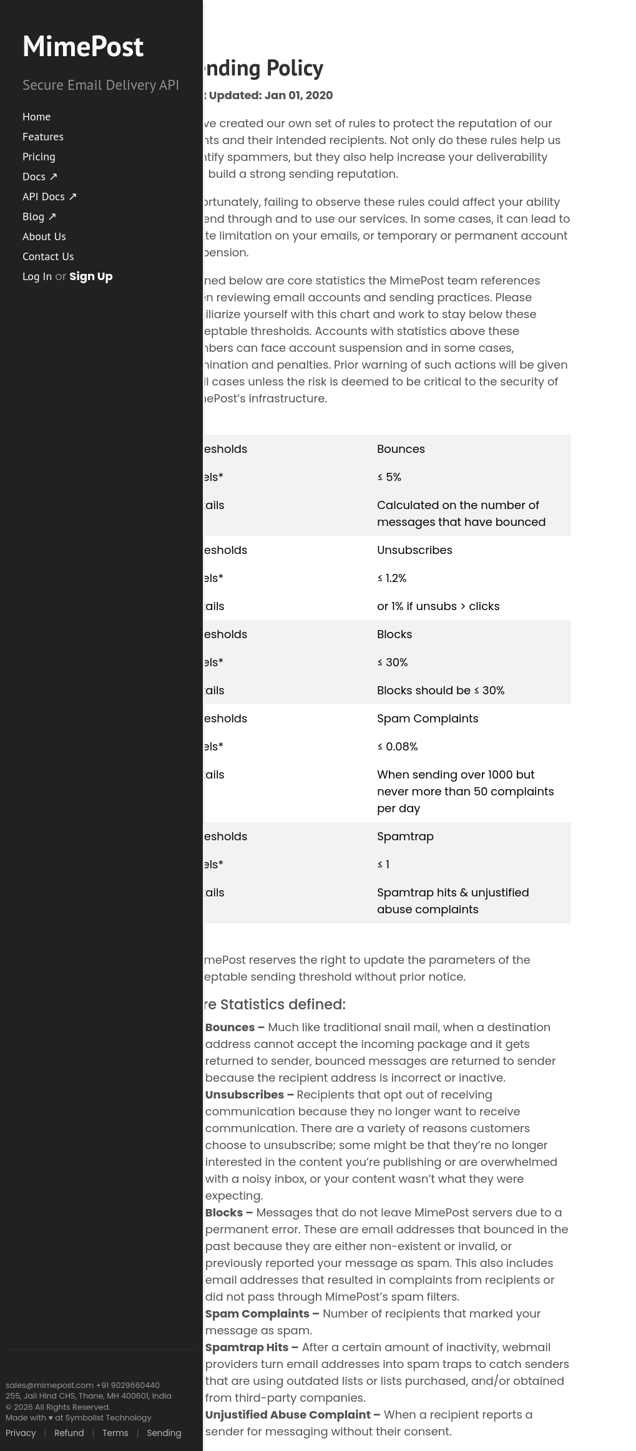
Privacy (21, 1433)
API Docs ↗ (49, 196)
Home (36, 116)
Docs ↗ (40, 176)
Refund (69, 1433)
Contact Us (48, 256)
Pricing (39, 156)
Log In (37, 276)
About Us (44, 236)
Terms (115, 1433)
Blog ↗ (39, 216)
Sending (164, 1433)
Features (43, 136)
